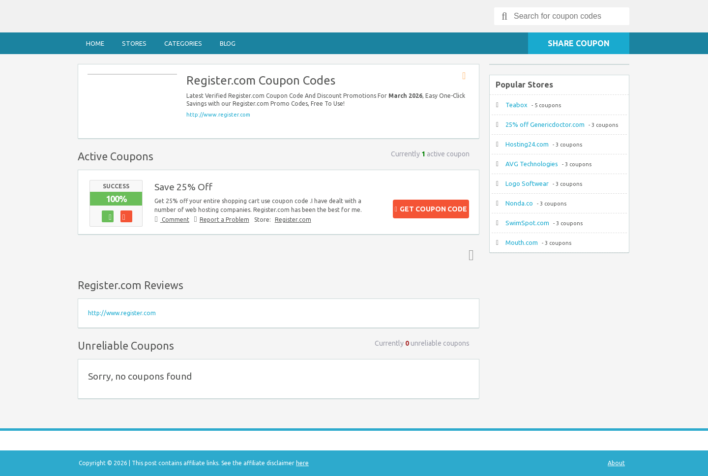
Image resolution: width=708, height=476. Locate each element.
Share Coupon (579, 43)
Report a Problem (224, 219)
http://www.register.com (218, 115)
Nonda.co (519, 203)
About (616, 463)
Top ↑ (469, 254)
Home (95, 43)
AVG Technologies (531, 163)
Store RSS (467, 76)
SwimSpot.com (527, 222)
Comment (174, 219)
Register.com (293, 219)
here (302, 463)
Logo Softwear (527, 183)
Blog (228, 43)
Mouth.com (521, 242)
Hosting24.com (527, 144)
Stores (134, 43)
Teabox (516, 104)
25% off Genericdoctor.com (545, 124)
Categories (183, 43)
